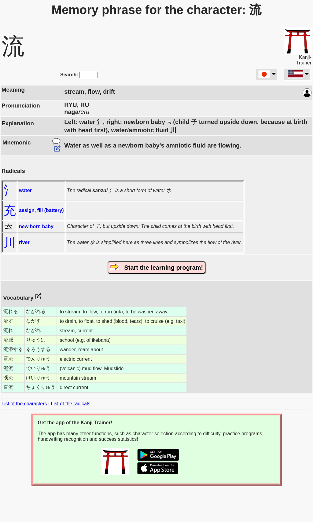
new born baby (36, 226)
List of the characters (24, 403)
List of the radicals (70, 403)
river (24, 242)
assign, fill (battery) (41, 210)
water (25, 190)
